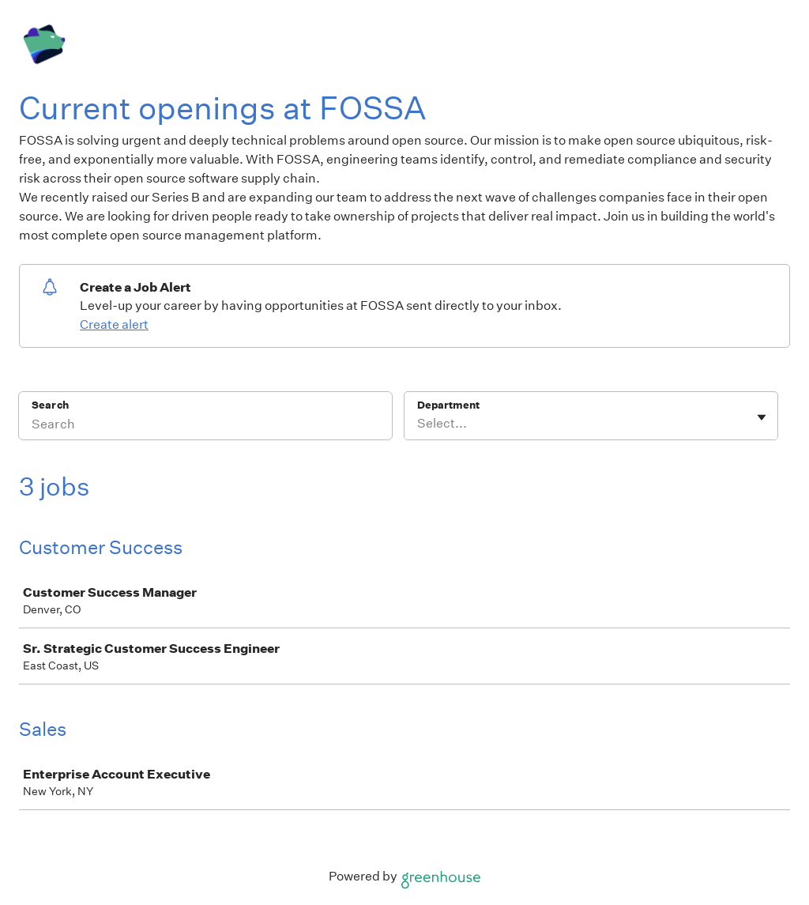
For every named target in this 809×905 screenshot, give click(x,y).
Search (50, 405)
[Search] (205, 426)
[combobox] (418, 423)
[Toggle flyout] (761, 417)
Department (448, 405)
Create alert (114, 324)
